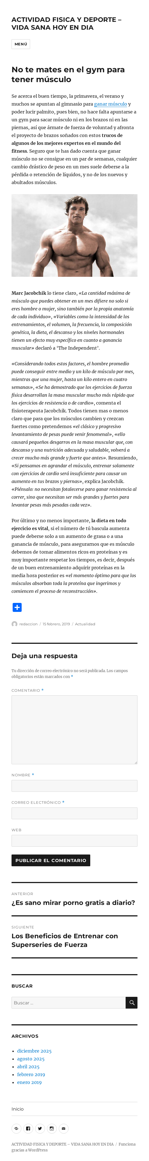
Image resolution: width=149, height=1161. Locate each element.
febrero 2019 (31, 1074)
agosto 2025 (31, 1059)
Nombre (23, 775)
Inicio (18, 1109)
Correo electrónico (38, 802)
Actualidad (85, 624)
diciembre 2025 (34, 1051)
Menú (21, 44)
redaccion (28, 624)
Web (17, 830)
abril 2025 (28, 1066)
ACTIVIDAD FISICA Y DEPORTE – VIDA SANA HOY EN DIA (66, 23)
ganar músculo (110, 104)
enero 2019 (29, 1082)
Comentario (28, 690)
